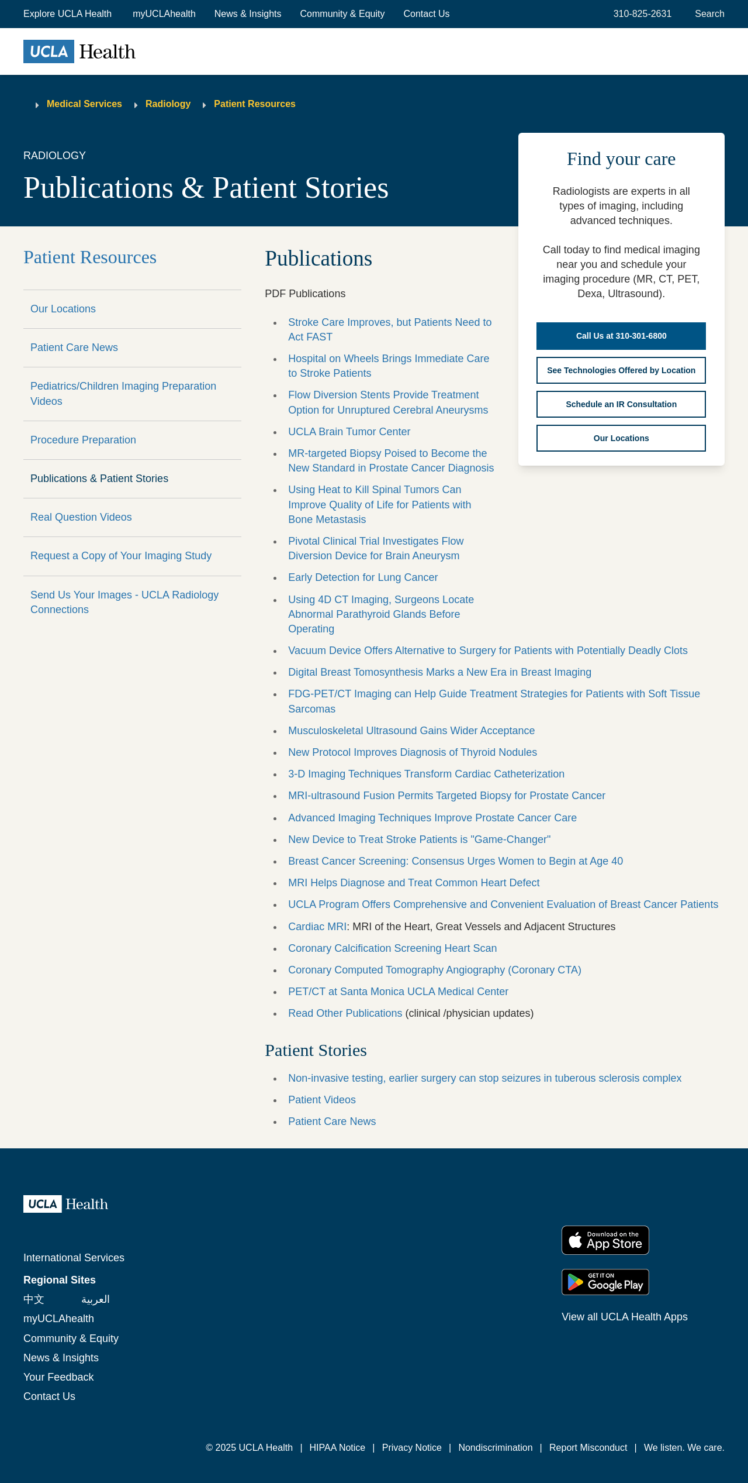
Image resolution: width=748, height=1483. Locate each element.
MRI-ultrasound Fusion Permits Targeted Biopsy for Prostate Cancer (446, 795)
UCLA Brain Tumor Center (349, 432)
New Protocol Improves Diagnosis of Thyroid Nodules (412, 752)
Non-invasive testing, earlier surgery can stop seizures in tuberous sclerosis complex (484, 1078)
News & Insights (248, 14)
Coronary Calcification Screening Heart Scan (392, 948)
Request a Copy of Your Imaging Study (121, 556)
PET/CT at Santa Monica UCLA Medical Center (398, 991)
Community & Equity (342, 14)
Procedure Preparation (83, 440)
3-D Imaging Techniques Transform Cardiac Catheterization (426, 774)
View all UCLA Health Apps (625, 1317)
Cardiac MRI (317, 927)
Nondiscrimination (495, 1448)
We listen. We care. (684, 1448)
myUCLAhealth (164, 14)
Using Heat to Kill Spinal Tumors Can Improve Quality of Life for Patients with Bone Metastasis (379, 504)
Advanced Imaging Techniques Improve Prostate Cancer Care (432, 818)
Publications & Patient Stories (99, 478)
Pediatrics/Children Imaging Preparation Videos (123, 393)
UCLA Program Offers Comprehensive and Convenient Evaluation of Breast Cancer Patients (503, 904)
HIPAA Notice (338, 1448)
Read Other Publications (345, 1013)
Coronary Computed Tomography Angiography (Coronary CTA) (434, 970)
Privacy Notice (412, 1448)
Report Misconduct (588, 1448)
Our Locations (63, 309)
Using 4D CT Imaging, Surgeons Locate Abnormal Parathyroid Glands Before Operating (381, 614)
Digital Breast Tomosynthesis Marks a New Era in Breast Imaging (439, 672)
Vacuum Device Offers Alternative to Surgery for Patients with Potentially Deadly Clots (488, 650)
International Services (73, 1258)
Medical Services (84, 104)
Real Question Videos (81, 517)
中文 (33, 1299)
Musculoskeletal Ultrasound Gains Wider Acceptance (411, 731)
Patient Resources (255, 104)
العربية (95, 1299)
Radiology (168, 104)
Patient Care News (74, 347)
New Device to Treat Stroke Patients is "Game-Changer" (419, 839)
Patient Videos (322, 1100)
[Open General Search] (707, 14)
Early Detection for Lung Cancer (363, 577)
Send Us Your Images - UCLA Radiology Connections (124, 602)
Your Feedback (58, 1377)
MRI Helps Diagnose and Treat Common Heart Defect (413, 883)
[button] (68, 14)
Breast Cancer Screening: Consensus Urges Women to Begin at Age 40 (455, 861)
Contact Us (426, 14)
